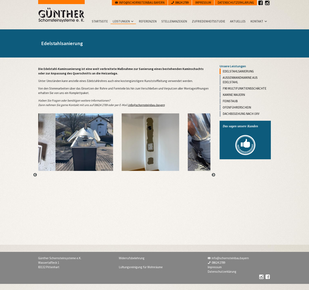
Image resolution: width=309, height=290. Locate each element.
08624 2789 (182, 2)
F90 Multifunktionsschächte (244, 88)
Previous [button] (35, 175)
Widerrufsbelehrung (131, 258)
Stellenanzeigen (174, 21)
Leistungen (121, 21)
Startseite (100, 21)
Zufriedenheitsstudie (208, 21)
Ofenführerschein (237, 107)
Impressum (203, 2)
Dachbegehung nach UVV (241, 114)
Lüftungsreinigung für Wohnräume (141, 267)
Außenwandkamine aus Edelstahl (240, 80)
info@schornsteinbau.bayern (142, 2)
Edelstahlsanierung (238, 71)
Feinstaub (230, 101)
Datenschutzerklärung (236, 2)
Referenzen (148, 21)
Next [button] (213, 175)
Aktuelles (238, 21)
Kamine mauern (234, 95)
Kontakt (256, 21)
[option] (84, 142)
